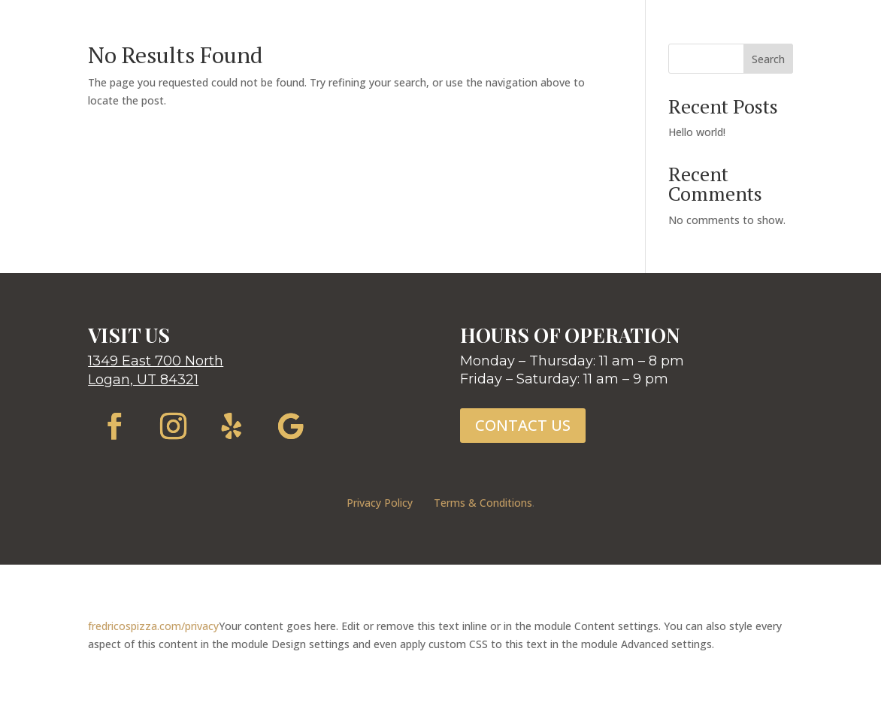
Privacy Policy (380, 502)
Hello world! (696, 132)
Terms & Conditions (483, 502)
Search (768, 59)
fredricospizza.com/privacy (153, 626)
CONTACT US (523, 425)
